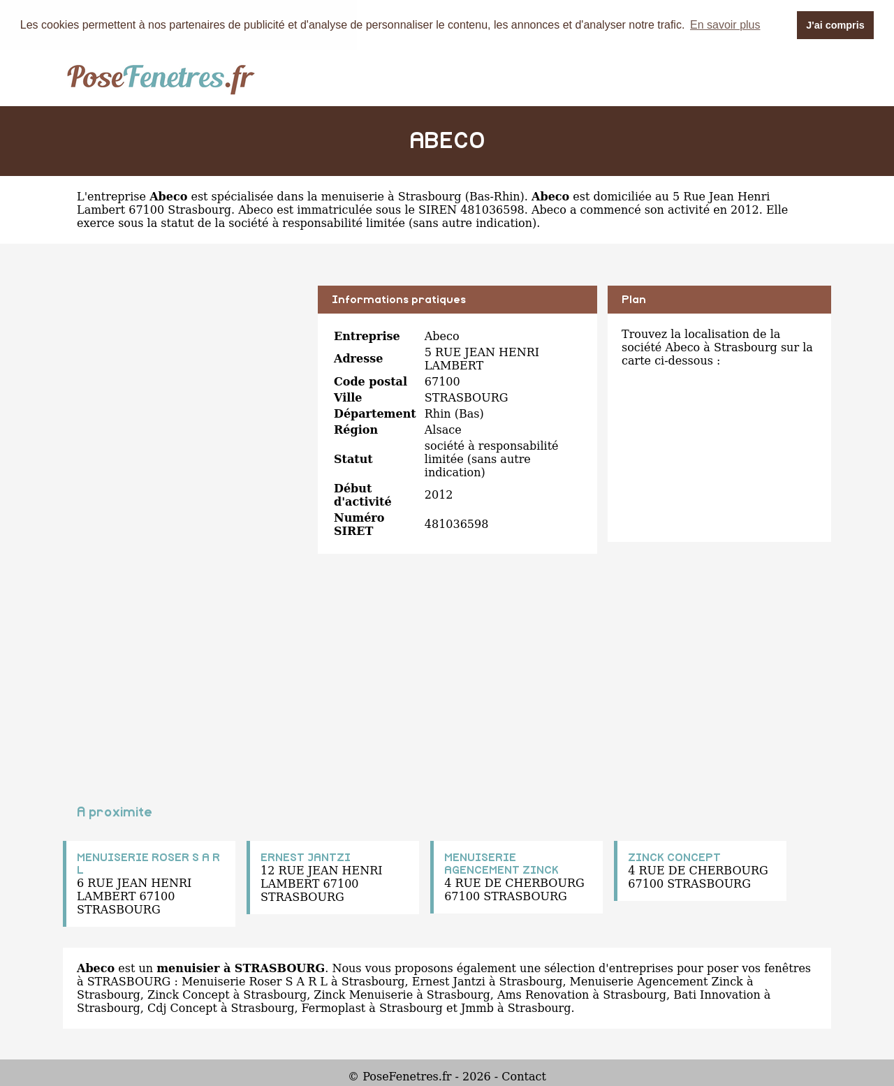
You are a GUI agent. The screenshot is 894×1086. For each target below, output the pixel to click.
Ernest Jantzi (448, 981)
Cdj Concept (182, 1007)
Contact (523, 1076)
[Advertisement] (185, 382)
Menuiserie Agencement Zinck (656, 981)
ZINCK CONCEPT (674, 857)
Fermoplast (334, 1007)
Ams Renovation (543, 994)
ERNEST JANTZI (306, 857)
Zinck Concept (188, 994)
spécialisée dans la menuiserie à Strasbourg (337, 196)
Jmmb (477, 1007)
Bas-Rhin (494, 196)
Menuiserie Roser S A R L (255, 981)
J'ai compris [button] (835, 25)
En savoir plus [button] (725, 25)
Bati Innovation (717, 994)
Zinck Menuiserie (363, 994)
